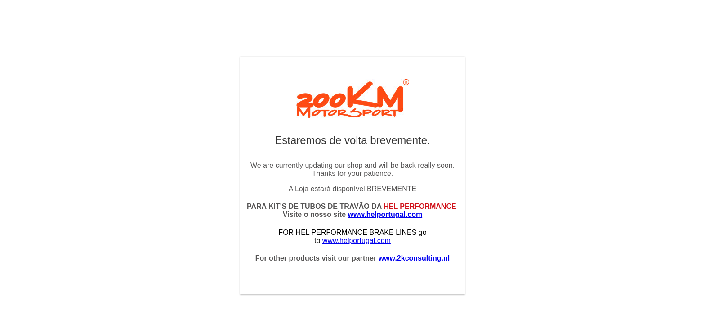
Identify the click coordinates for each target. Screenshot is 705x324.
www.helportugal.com (385, 214)
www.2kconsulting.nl (414, 258)
